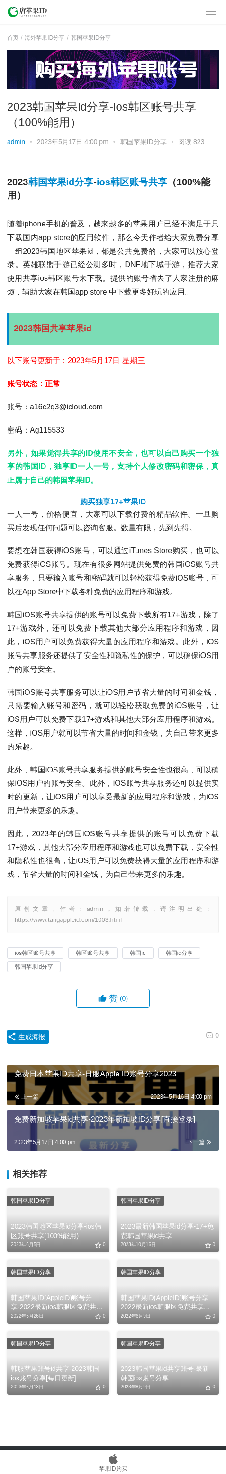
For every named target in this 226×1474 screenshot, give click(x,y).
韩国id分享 (179, 953)
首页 (12, 38)
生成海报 (26, 1037)
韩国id (137, 953)
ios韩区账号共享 (132, 182)
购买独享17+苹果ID (113, 502)
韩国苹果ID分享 (143, 142)
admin (16, 142)
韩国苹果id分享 (61, 182)
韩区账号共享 (93, 953)
